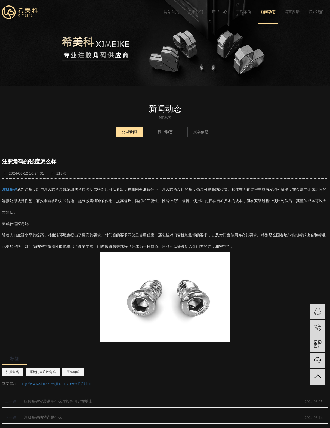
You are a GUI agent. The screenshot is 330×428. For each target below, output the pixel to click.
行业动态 (165, 132)
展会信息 (200, 132)
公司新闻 (129, 132)
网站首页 (171, 12)
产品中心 (219, 12)
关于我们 (195, 12)
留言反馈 (292, 12)
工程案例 (243, 12)
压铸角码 (72, 372)
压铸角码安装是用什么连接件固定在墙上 (58, 401)
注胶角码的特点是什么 (43, 417)
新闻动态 (268, 12)
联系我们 (316, 12)
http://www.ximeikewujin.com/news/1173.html (57, 384)
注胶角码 (12, 372)
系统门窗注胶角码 (43, 372)
